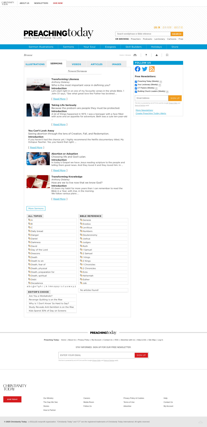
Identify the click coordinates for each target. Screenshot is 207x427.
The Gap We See (50, 402)
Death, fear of (38, 264)
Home (121, 55)
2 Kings (87, 261)
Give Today (12, 399)
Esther (86, 279)
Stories (46, 406)
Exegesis (110, 46)
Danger (35, 235)
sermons (56, 63)
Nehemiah (88, 275)
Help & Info (141, 340)
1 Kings (86, 257)
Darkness (35, 242)
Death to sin (37, 261)
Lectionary (159, 39)
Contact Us (107, 340)
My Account (96, 340)
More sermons (35, 208)
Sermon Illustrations (41, 46)
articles (97, 64)
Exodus (87, 224)
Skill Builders (133, 46)
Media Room (88, 402)
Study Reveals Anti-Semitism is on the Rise (51, 307)
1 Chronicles (89, 264)
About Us (24, 3)
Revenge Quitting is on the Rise (45, 299)
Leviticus (87, 227)
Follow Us (87, 406)
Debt (33, 279)
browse (124, 39)
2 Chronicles (89, 268)
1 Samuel (87, 250)
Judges (87, 242)
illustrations (35, 64)
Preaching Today (148, 81)
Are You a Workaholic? (40, 296)
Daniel (34, 238)
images (116, 64)
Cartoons (171, 39)
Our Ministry (48, 398)
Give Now (58, 3)
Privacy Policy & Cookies (134, 398)
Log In (157, 27)
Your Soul (89, 46)
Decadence (37, 283)
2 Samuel (87, 253)
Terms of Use (129, 402)
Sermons (68, 46)
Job (85, 283)
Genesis (87, 220)
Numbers (87, 231)
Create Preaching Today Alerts (151, 113)
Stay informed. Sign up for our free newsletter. (103, 347)
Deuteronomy (90, 235)
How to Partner (49, 410)
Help (165, 398)
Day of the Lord (39, 250)
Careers (86, 398)
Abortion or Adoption (64, 153)
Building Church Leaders (151, 91)
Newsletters (41, 3)
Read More (59, 98)
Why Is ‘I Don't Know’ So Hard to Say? (49, 303)
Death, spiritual (39, 275)
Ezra (85, 272)
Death (34, 257)
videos (76, 64)
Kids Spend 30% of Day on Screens (47, 310)
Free (181, 39)
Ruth (85, 246)
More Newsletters (144, 110)
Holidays (156, 46)
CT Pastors (146, 88)
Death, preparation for (42, 272)
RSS (116, 340)
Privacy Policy (173, 103)
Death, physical (39, 268)
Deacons (35, 253)
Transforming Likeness (65, 79)
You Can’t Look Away (41, 130)
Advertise (127, 406)
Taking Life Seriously (63, 105)
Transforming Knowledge (66, 176)
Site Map (152, 340)
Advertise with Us (128, 340)
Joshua (86, 238)
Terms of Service (140, 105)
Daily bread (37, 231)
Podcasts (147, 39)
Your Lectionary (148, 84)
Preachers (136, 39)
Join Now (167, 27)
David (34, 246)
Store (175, 46)
